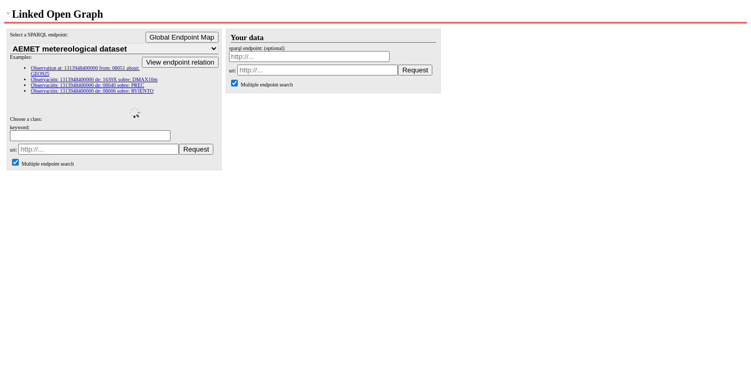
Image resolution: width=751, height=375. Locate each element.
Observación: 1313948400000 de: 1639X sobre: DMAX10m (94, 79)
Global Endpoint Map (182, 37)
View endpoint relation (180, 62)
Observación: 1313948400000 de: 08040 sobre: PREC (87, 85)
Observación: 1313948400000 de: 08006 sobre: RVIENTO (92, 91)
